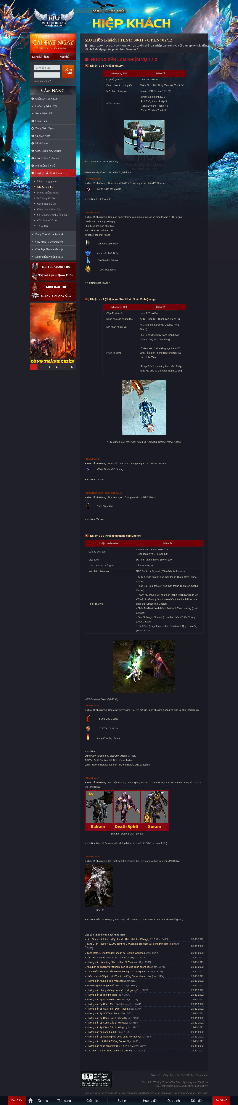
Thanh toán (202, 1075)
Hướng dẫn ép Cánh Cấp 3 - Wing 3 (106, 1018)
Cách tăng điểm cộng (49, 209)
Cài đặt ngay (53, 43)
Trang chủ (86, 45)
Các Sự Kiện (42, 135)
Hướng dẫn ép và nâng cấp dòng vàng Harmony (113, 1036)
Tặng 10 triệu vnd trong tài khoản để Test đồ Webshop (116, 953)
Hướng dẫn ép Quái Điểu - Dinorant (106, 999)
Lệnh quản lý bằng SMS (49, 256)
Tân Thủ (42, 1100)
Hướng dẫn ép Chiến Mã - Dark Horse (107, 1004)
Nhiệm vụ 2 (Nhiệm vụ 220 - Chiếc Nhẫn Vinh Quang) (123, 299)
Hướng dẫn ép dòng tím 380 (102, 1032)
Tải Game (221, 1100)
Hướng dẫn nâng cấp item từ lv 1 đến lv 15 (110, 1046)
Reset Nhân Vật (44, 113)
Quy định (174, 1100)
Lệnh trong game (47, 181)
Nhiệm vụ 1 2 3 (46, 186)
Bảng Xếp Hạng (44, 128)
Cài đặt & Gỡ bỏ (185, 1075)
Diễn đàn (198, 1100)
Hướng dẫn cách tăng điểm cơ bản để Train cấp (112, 962)
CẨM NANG (53, 89)
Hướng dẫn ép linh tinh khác (102, 994)
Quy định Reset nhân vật (49, 241)
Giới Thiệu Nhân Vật (47, 158)
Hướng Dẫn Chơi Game (49, 173)
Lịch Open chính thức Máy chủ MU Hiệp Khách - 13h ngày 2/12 (121, 939)
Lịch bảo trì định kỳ (53, 287)
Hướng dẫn (151, 1100)
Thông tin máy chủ (53, 296)
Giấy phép (168, 1075)
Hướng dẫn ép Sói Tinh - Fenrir (103, 1013)
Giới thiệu (156, 1075)
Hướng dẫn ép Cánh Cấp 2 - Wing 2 (106, 1022)
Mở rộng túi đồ (46, 198)
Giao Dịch (41, 120)
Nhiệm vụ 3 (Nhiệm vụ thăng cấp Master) (115, 535)
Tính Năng (64, 1100)
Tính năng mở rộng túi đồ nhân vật (105, 985)
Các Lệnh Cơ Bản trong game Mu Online (109, 1050)
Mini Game (41, 143)
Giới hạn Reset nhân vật (49, 249)
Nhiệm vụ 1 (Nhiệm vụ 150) (107, 65)
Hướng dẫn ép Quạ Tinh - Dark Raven (107, 1008)
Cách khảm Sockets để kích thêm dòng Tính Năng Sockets (119, 971)
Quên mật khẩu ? (42, 81)
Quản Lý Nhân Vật (46, 106)
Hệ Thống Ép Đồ (45, 165)
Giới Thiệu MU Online (48, 150)
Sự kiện (123, 1100)
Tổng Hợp (43, 226)
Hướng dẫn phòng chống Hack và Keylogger (111, 990)
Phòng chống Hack (48, 192)
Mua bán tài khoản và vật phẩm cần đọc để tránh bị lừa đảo (119, 966)
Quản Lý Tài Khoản (46, 98)
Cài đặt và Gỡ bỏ (47, 220)
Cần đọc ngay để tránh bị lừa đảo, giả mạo (110, 957)
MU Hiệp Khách (53, 17)
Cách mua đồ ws (46, 203)
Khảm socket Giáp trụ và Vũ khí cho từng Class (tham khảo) (119, 976)
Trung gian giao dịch (53, 276)
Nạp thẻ (64, 56)
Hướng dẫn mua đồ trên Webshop (105, 980)
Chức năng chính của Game (53, 214)
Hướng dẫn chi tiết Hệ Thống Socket (106, 1041)
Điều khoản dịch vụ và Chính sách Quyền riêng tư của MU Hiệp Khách (173, 1093)
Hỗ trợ (53, 266)
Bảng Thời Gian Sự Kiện (49, 234)
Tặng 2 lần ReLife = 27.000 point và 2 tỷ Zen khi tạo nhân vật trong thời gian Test (130, 943)
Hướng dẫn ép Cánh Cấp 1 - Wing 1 (106, 1027)
